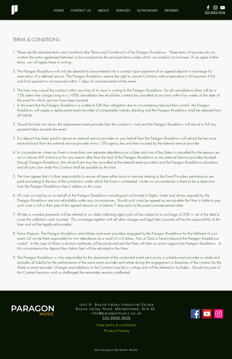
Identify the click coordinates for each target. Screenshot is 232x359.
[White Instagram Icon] (215, 7)
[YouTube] (207, 313)
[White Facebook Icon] (208, 7)
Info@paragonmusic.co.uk (117, 313)
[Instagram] (218, 313)
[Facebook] (195, 313)
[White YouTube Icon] (222, 7)
